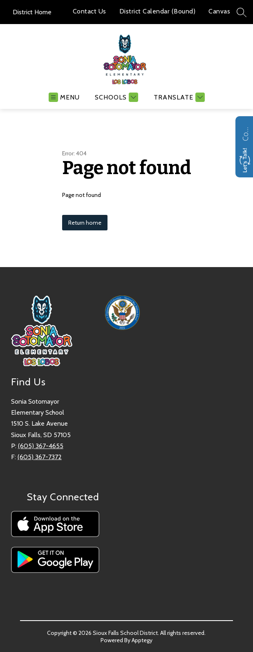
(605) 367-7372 (40, 457)
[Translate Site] (178, 97)
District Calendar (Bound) (157, 11)
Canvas (219, 11)
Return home (84, 222)
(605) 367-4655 (40, 446)
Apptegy (142, 640)
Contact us (245, 133)
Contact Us (89, 11)
